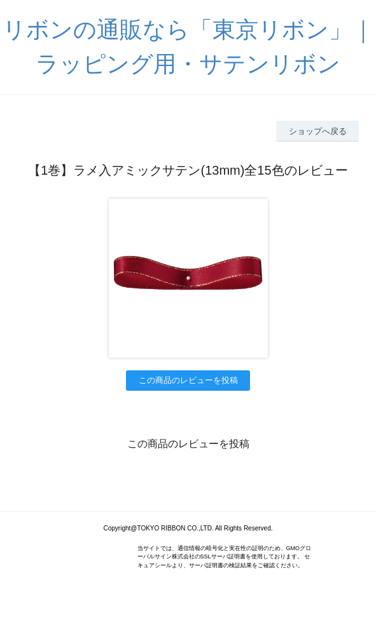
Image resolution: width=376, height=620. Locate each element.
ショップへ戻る (318, 131)
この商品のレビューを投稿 (188, 380)
